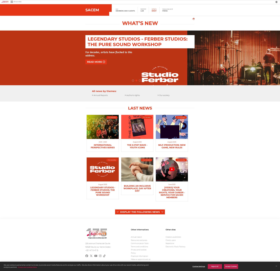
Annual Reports (100, 95)
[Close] (276, 266)
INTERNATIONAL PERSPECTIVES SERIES (103, 146)
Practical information (139, 256)
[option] (140, 58)
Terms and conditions (139, 247)
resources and (167, 10)
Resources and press (139, 240)
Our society (164, 95)
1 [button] (133, 81)
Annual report (136, 237)
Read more (94, 69)
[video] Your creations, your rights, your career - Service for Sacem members (172, 192)
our (125, 10)
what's (154, 10)
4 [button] (143, 81)
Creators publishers (173, 237)
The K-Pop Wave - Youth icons (137, 146)
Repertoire (170, 243)
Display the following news (140, 212)
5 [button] (147, 81)
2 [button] (136, 81)
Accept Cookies (231, 266)
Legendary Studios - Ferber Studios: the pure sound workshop (102, 191)
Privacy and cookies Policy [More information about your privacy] (27, 267)
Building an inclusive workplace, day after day (137, 188)
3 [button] (140, 81)
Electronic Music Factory (175, 247)
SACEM (143, 10)
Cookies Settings (198, 266)
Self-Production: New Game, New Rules (172, 146)
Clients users (171, 240)
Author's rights (133, 95)
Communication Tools (140, 243)
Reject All (214, 266)
